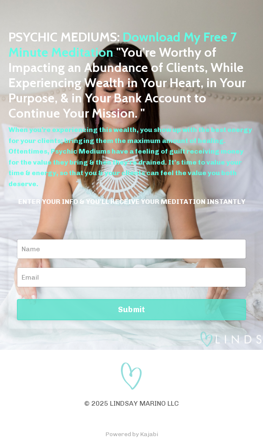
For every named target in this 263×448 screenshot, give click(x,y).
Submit (131, 309)
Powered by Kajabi (131, 434)
